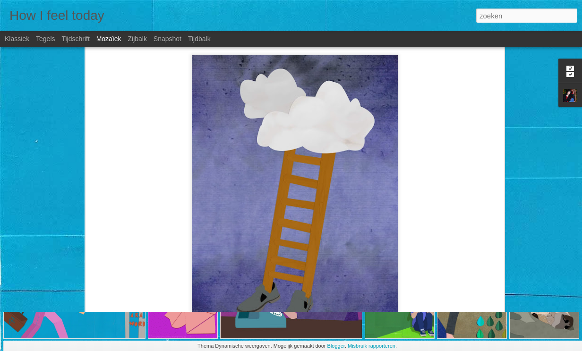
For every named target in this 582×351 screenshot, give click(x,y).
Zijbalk (137, 39)
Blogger (336, 346)
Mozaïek (108, 39)
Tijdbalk (199, 39)
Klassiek (17, 39)
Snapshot (167, 39)
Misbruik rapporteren (371, 346)
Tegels (45, 39)
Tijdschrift (75, 39)
